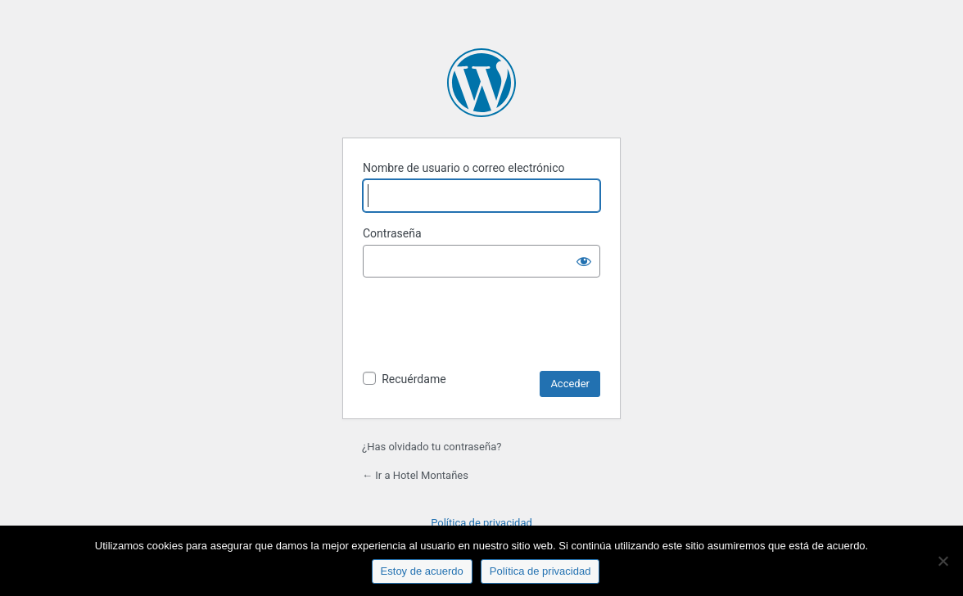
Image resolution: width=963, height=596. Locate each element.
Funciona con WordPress (481, 82)
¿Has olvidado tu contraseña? (431, 446)
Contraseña (392, 233)
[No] (942, 561)
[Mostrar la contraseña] (583, 261)
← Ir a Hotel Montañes (415, 475)
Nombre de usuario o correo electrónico (464, 167)
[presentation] (487, 331)
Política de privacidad (481, 523)
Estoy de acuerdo (422, 571)
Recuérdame (413, 379)
